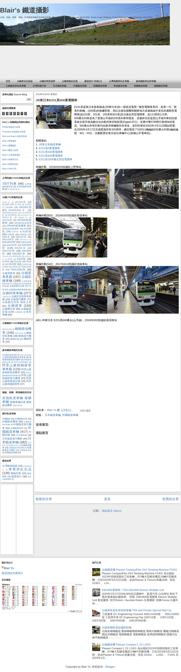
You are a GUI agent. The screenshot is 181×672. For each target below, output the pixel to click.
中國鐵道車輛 (79, 86)
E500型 (6, 237)
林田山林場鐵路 (25, 355)
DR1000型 (25, 207)
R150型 (5, 261)
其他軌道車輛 (12, 398)
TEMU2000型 (18, 269)
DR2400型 (12, 215)
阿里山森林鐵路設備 (16, 379)
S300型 (5, 267)
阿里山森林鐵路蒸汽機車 (16, 377)
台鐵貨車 (15, 305)
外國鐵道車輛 (70, 414)
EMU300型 (26, 242)
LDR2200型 (16, 256)
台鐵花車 (5, 297)
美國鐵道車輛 (140, 86)
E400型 (23, 234)
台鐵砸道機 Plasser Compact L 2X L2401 (126, 644)
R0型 (10, 259)
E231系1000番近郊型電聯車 (55, 159)
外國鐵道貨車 (17, 428)
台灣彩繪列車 (39, 86)
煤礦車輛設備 (17, 402)
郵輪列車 (16, 473)
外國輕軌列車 (21, 419)
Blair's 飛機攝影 (9, 145)
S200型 (25, 264)
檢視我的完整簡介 (12, 573)
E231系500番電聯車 (51, 151)
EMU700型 (8, 250)
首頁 (8, 81)
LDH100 (5, 256)
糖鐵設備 (15, 339)
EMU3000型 (9, 242)
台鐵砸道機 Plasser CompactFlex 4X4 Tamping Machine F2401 (139, 569)
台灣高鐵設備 (12, 189)
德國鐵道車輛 (160, 86)
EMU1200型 (8, 239)
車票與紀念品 (20, 469)
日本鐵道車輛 (59, 86)
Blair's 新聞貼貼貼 (10, 164)
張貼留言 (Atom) (111, 510)
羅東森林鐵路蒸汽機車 (16, 358)
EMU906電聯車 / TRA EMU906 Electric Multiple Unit (133, 589)
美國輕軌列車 (13, 445)
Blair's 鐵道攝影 (24, 10)
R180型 (17, 261)
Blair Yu (9, 568)
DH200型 (6, 202)
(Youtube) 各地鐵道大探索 (13, 132)
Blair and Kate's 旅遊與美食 (14, 136)
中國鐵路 (6, 419)
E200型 (27, 231)
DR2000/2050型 (17, 210)
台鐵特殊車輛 (12, 293)
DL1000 (5, 204)
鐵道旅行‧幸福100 (93, 81)
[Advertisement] (90, 62)
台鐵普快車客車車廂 (18, 290)
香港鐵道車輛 (120, 86)
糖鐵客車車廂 (7, 329)
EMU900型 (19, 253)
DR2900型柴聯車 (22, 223)
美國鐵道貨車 (25, 450)
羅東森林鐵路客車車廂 (15, 357)
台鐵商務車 (8, 273)
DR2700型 (7, 220)
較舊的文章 (171, 499)
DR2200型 (18, 213)
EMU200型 (24, 239)
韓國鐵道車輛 (100, 86)
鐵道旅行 (16, 476)
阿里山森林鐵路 (21, 362)
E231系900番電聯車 (51, 155)
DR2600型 (23, 217)
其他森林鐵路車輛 (9, 355)
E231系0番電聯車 (49, 148)
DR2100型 (6, 213)
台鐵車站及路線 (25, 81)
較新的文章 (44, 499)
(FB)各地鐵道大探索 (11, 127)
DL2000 (28, 204)
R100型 (21, 259)
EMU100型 (21, 237)
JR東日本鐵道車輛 (50, 144)
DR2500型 (25, 215)
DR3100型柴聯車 (10, 229)
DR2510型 (7, 217)
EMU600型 (20, 248)
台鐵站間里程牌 (47, 81)
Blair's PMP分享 (9, 169)
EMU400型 (12, 245)
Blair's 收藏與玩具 (10, 159)
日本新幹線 (21, 435)
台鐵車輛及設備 (70, 81)
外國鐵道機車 (10, 421)
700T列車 (9, 183)
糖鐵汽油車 (19, 333)
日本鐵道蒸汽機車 (12, 438)
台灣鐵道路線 (9, 465)
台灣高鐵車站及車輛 (119, 81)
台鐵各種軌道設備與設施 (116, 627)
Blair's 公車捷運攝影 (11, 155)
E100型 (15, 232)
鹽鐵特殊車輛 (17, 405)
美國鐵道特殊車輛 (16, 448)
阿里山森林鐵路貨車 (16, 382)
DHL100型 (20, 202)
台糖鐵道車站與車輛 (16, 86)
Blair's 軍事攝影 (9, 141)
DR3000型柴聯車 (16, 225)
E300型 (11, 234)
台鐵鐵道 (19, 312)
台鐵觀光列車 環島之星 (16, 302)
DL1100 (18, 204)
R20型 (12, 264)
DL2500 (9, 207)
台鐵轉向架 (8, 309)
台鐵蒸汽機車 (18, 299)
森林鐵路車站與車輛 (146, 81)
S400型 (15, 267)
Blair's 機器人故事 (10, 150)
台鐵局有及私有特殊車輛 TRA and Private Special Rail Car (137, 610)
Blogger (110, 666)
